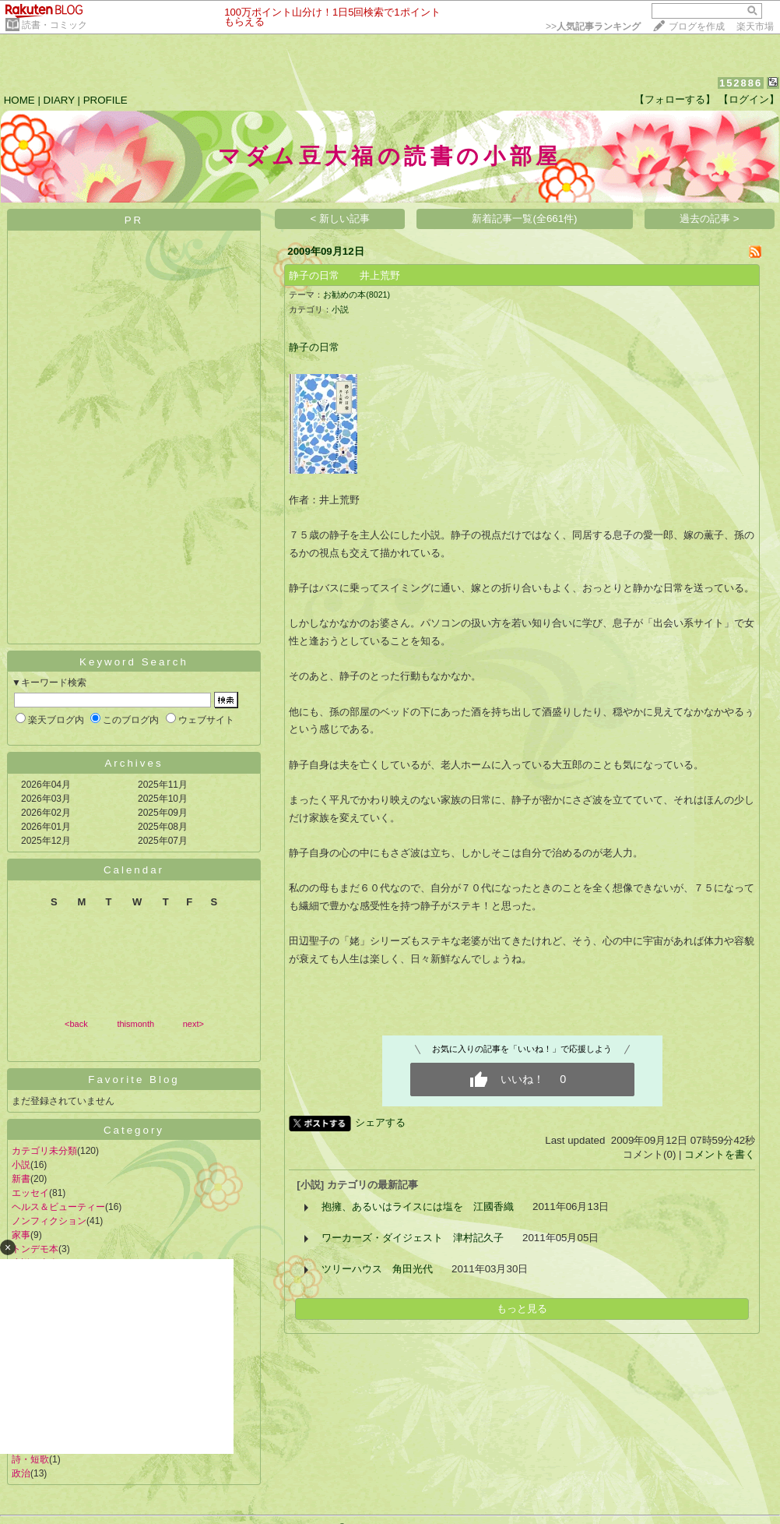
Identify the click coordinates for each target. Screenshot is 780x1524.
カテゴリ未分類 (44, 1150)
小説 (21, 1164)
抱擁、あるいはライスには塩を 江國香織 (417, 1206)
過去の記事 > (710, 218)
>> (593, 26)
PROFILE (105, 100)
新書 (21, 1178)
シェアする (380, 1122)
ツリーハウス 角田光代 (377, 1269)
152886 (740, 83)
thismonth (135, 1023)
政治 (21, 1473)
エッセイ (30, 1192)
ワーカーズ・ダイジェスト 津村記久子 (412, 1238)
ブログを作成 (697, 26)
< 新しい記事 (341, 218)
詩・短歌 (30, 1459)
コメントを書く (719, 1154)
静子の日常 (314, 347)
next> (193, 1023)
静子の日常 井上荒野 (344, 275)
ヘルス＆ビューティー (58, 1206)
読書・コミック (54, 24)
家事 (21, 1234)
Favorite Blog (134, 1079)
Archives (133, 763)
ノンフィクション (49, 1220)
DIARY (59, 100)
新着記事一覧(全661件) (524, 218)
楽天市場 (755, 26)
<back (76, 1023)
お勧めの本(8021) (356, 294)
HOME (19, 100)
